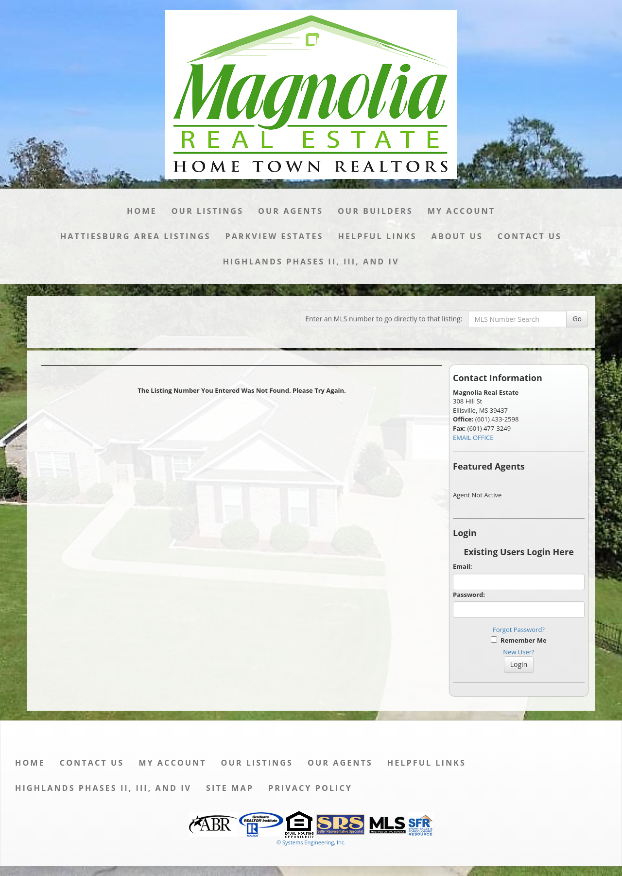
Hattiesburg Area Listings (135, 236)
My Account (461, 211)
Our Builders (375, 211)
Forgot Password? (519, 629)
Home (142, 211)
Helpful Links (377, 236)
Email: (462, 566)
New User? (518, 652)
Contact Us (530, 236)
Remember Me (518, 640)
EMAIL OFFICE (473, 437)
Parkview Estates (274, 236)
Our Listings (207, 211)
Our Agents (290, 211)
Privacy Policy (310, 788)
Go (577, 318)
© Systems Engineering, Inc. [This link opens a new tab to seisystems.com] (311, 842)
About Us (457, 236)
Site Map (230, 788)
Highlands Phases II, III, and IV (311, 261)
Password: (469, 594)
